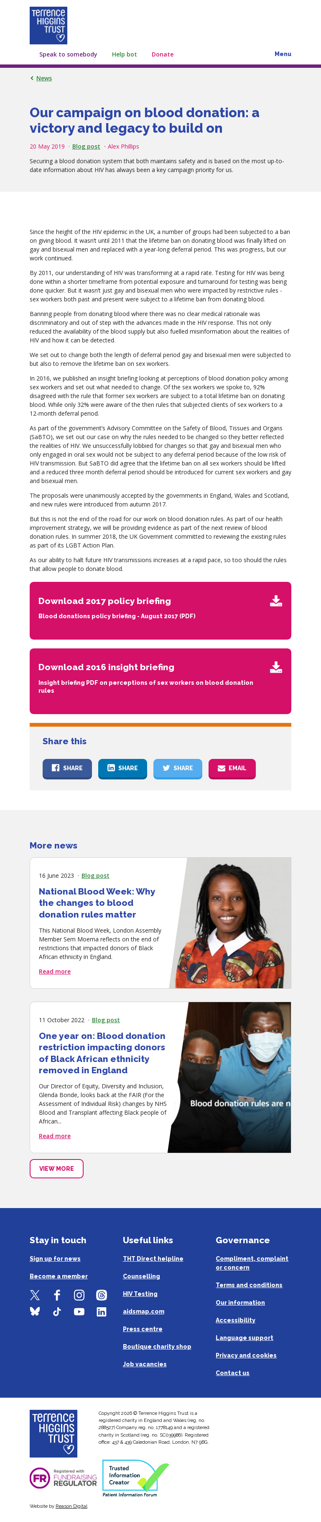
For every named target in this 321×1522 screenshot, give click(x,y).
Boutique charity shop (157, 1346)
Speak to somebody (68, 54)
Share (73, 768)
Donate (162, 54)
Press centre (143, 1329)
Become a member (59, 1276)
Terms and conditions (249, 1285)
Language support (244, 1337)
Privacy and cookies (246, 1355)
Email (238, 768)
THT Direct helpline (153, 1258)
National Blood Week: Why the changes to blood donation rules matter (97, 902)
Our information (240, 1302)
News (44, 78)
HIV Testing (140, 1294)
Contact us (233, 1373)
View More (56, 1168)
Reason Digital (71, 1506)
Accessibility (235, 1320)
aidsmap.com (143, 1311)
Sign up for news (55, 1258)
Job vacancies (145, 1364)
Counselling (141, 1276)
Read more (55, 971)
